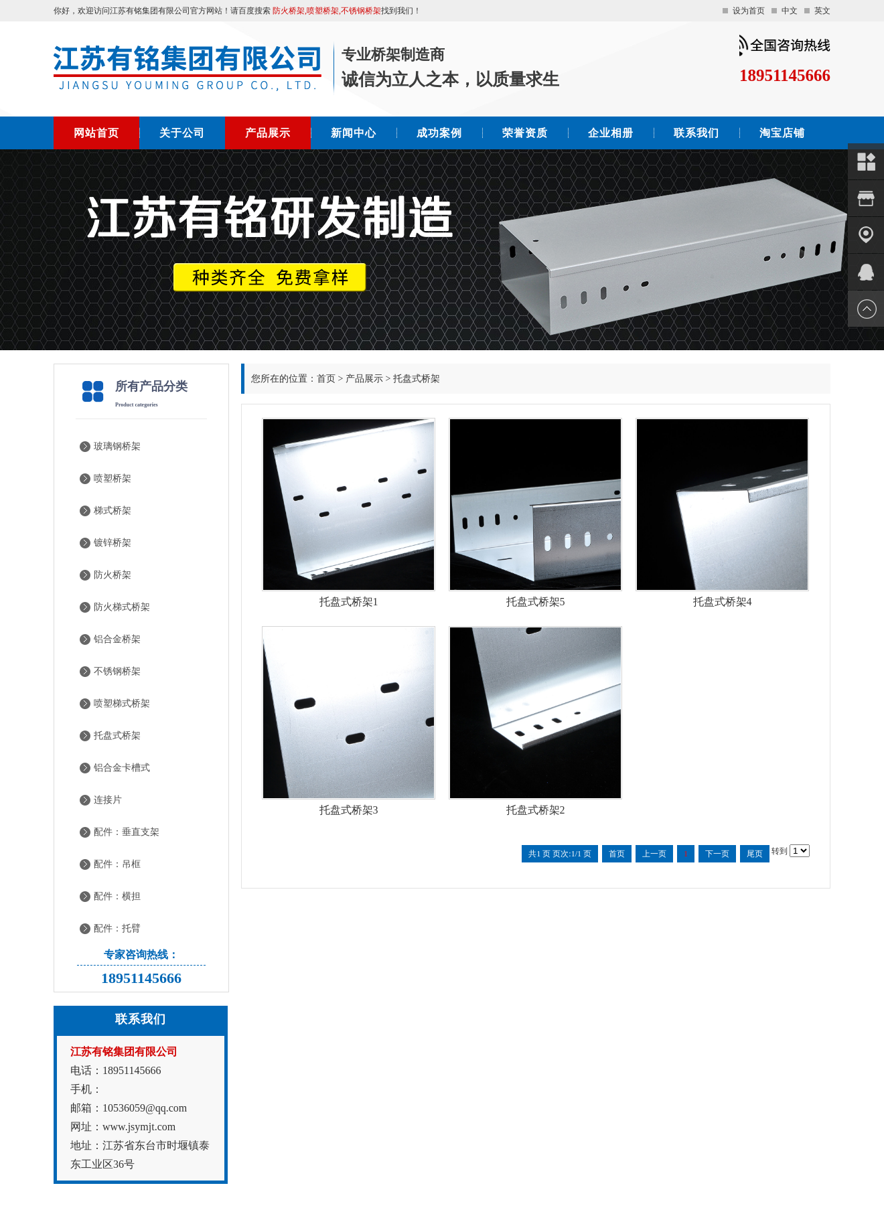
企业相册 (611, 133)
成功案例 (439, 133)
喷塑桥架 (112, 478)
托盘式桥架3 (348, 810)
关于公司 (182, 133)
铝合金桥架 (117, 639)
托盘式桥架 (117, 736)
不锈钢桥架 (117, 671)
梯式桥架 (112, 511)
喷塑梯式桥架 (122, 703)
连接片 (108, 800)
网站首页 (96, 133)
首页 (326, 379)
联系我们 (696, 133)
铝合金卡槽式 (122, 768)
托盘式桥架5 (535, 601)
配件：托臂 (117, 928)
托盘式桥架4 (722, 601)
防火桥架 (112, 575)
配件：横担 (117, 896)
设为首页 (749, 10)
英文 (822, 10)
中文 (790, 10)
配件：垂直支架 (126, 832)
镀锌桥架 (112, 543)
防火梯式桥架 (122, 607)
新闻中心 (353, 133)
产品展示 (268, 133)
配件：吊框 (117, 864)
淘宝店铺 (782, 133)
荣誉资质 (525, 133)
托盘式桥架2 (535, 810)
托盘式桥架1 (348, 601)
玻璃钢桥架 (117, 446)
